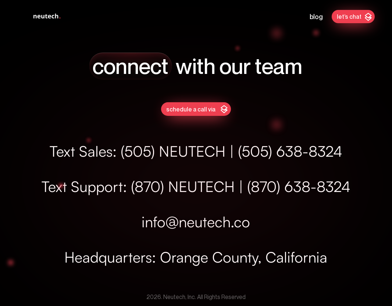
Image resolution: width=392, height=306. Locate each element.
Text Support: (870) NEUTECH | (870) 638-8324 (196, 186)
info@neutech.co (196, 222)
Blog (316, 17)
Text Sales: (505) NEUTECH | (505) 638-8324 (196, 151)
